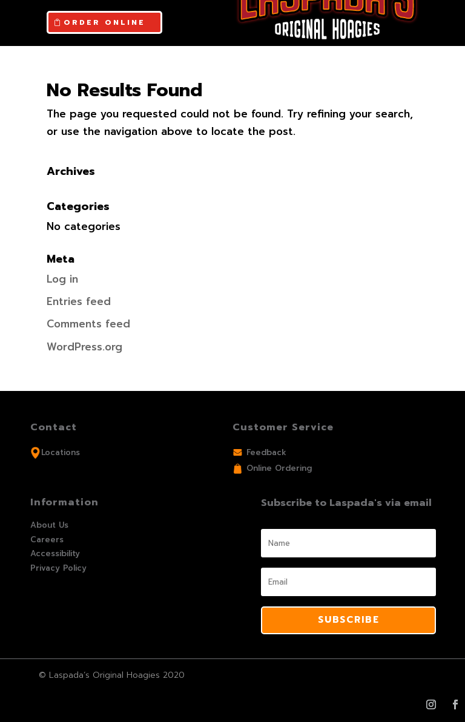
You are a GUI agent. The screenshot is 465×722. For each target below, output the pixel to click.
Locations (60, 452)
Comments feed (88, 324)
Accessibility (55, 553)
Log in (62, 279)
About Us (49, 525)
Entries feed (79, 301)
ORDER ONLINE (104, 22)
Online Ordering (279, 468)
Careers (47, 539)
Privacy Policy (58, 568)
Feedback (266, 452)
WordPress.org (84, 347)
